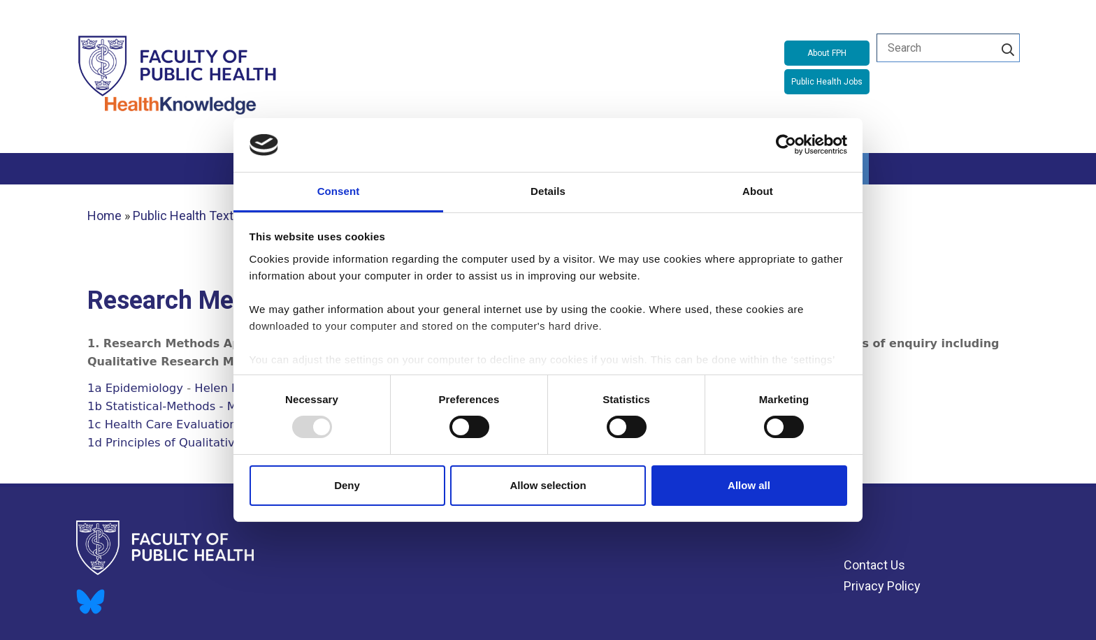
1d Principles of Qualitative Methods (190, 442)
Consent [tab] (338, 191)
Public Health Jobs (827, 82)
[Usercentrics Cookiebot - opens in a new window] (786, 144)
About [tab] (757, 191)
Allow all (749, 485)
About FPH (826, 53)
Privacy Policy (882, 586)
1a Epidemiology (135, 388)
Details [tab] (548, 191)
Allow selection (548, 485)
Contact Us (874, 565)
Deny (347, 485)
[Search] (1007, 47)
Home (104, 215)
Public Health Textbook (197, 215)
